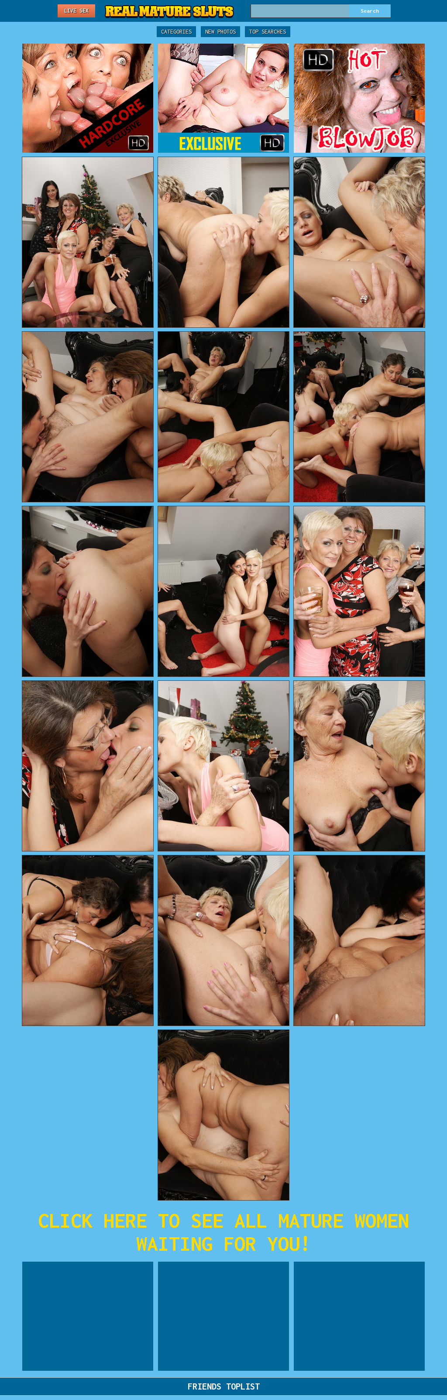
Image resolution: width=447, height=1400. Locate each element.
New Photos (220, 31)
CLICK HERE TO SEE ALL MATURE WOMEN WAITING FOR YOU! (223, 1232)
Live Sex (76, 10)
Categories (176, 31)
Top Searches (267, 31)
